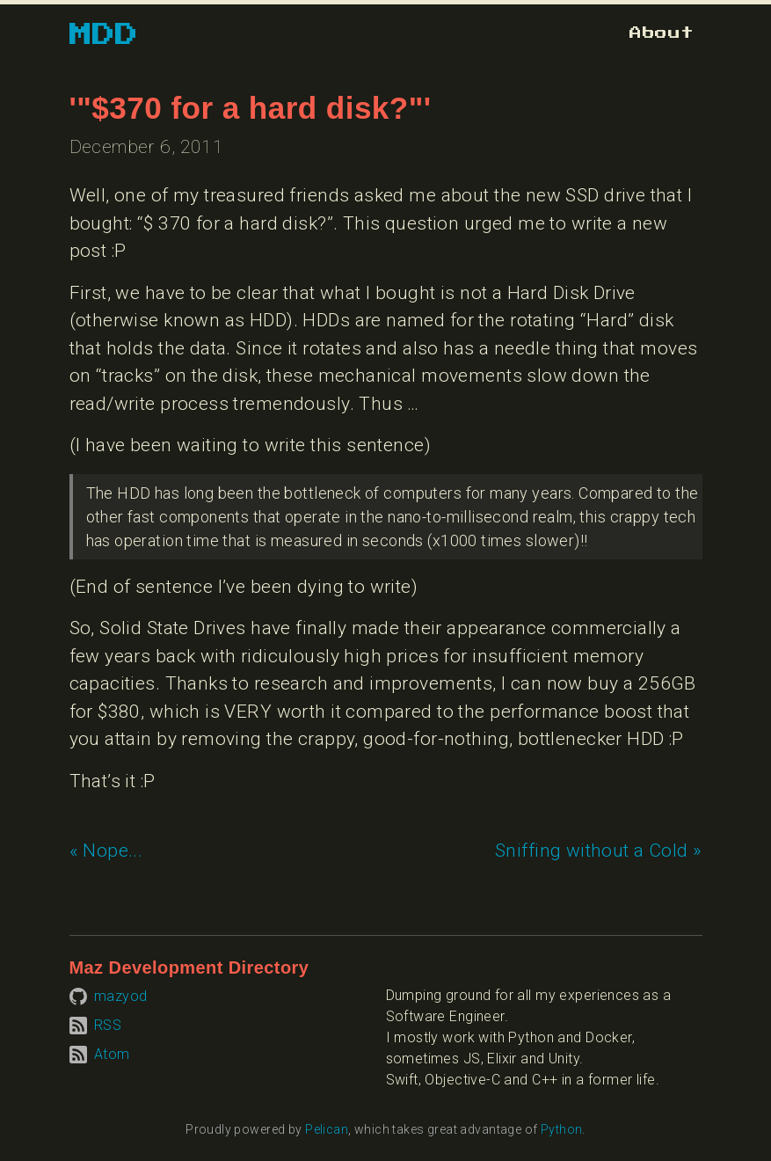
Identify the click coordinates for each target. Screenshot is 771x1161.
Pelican (326, 1129)
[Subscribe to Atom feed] (99, 1053)
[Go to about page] (662, 32)
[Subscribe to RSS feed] (95, 1024)
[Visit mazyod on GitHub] (108, 995)
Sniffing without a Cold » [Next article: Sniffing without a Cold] (598, 850)
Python (562, 1129)
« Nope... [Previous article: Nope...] (106, 850)
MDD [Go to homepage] (104, 35)
